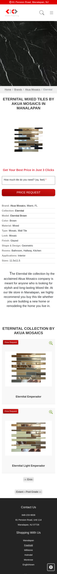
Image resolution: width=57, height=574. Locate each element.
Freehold (28, 545)
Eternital (19, 210)
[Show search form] (41, 12)
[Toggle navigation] (51, 12)
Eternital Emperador (28, 396)
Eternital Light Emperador (28, 465)
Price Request (28, 192)
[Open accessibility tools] (51, 567)
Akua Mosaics (32, 89)
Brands (18, 89)
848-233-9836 (28, 515)
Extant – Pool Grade (27, 492)
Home (8, 89)
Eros (29, 479)
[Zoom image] (51, 343)
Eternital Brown (18, 215)
